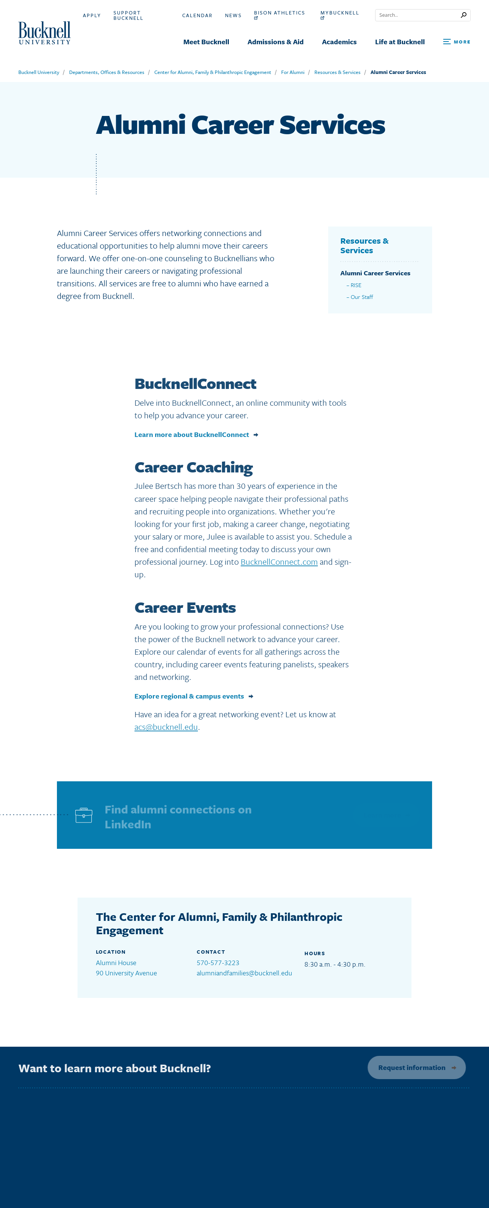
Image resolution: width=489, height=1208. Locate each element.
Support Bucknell (128, 15)
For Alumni (292, 72)
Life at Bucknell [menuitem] (400, 42)
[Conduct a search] (418, 15)
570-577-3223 (218, 962)
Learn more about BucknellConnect (191, 436)
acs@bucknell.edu (166, 729)
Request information (409, 1067)
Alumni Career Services (398, 72)
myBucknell (340, 15)
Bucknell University (38, 72)
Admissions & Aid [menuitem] (276, 42)
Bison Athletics (279, 15)
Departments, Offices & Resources (106, 72)
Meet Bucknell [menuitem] (206, 42)
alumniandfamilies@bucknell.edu (244, 973)
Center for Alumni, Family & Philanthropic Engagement (212, 72)
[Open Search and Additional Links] (457, 42)
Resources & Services (337, 72)
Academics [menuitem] (339, 42)
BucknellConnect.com (279, 564)
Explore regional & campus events (189, 698)
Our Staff (362, 296)
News (233, 15)
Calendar (197, 15)
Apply (92, 15)
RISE (356, 285)
